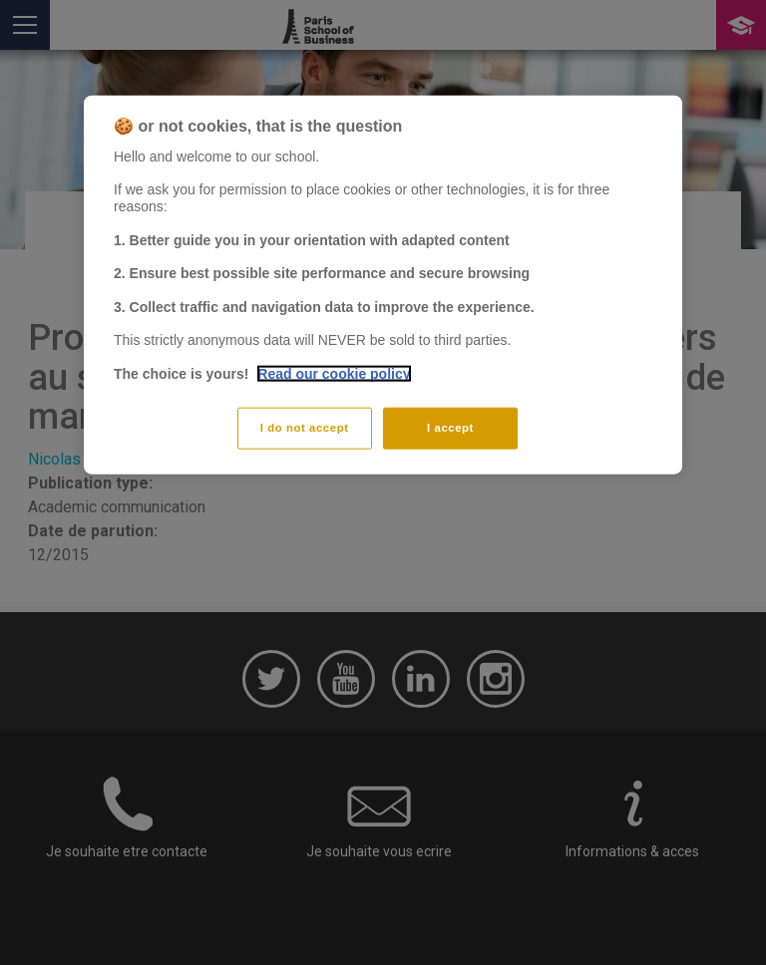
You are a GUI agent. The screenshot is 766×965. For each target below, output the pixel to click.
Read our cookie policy (333, 374)
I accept (450, 427)
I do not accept (304, 427)
